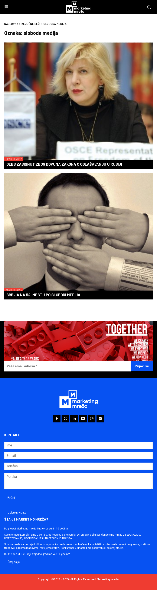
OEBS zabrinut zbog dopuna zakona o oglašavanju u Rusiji (64, 164)
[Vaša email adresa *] (67, 366)
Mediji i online (14, 159)
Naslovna (11, 23)
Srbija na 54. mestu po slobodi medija (43, 294)
